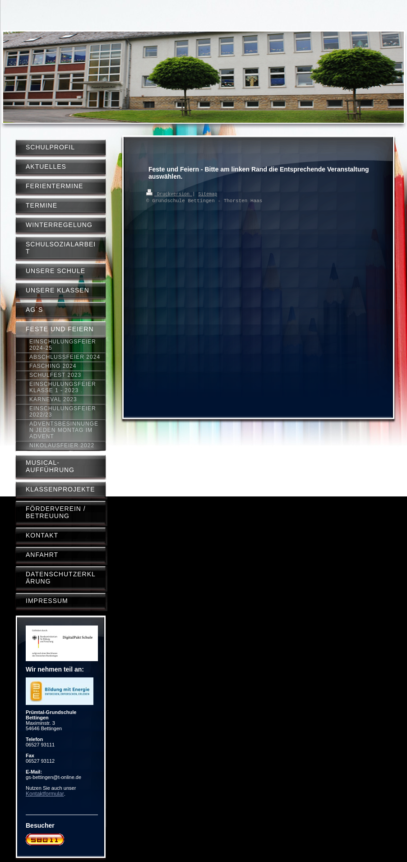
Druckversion (169, 193)
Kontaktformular (45, 794)
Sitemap (207, 193)
